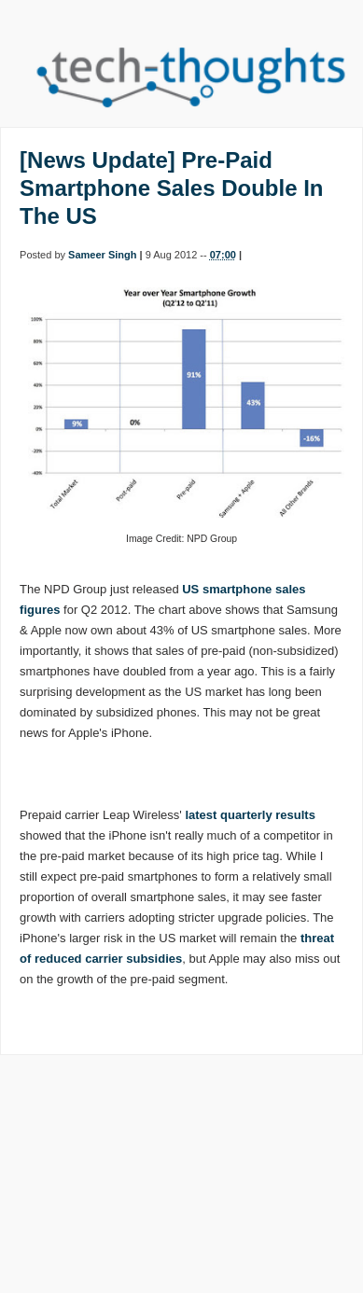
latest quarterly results (249, 815)
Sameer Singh (102, 254)
